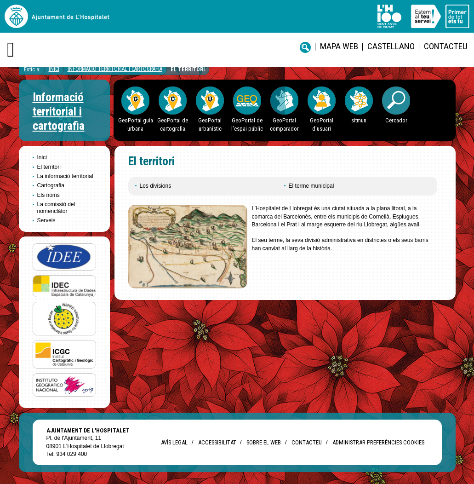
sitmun (358, 120)
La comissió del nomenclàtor (56, 207)
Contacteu (446, 46)
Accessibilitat (217, 442)
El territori (188, 69)
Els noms (48, 195)
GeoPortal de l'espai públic (247, 124)
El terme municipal (311, 186)
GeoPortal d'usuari (321, 124)
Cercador (396, 120)
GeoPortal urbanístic (210, 124)
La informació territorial (65, 176)
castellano (391, 46)
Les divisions (155, 186)
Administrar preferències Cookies (378, 442)
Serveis (46, 220)
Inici (54, 69)
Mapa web (339, 46)
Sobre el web (263, 442)
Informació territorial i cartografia (115, 69)
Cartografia (50, 185)
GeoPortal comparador (284, 124)
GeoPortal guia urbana (135, 124)
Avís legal (174, 442)
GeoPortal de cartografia (172, 124)
